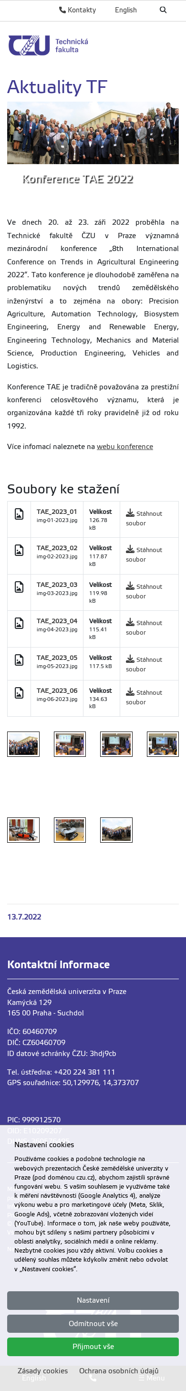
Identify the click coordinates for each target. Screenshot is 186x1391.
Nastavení (93, 1300)
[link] (93, 45)
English (126, 10)
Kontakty (77, 10)
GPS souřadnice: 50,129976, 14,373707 (73, 1083)
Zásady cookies (43, 1371)
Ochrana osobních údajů (119, 1371)
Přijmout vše (93, 1346)
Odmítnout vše (93, 1324)
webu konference (125, 446)
